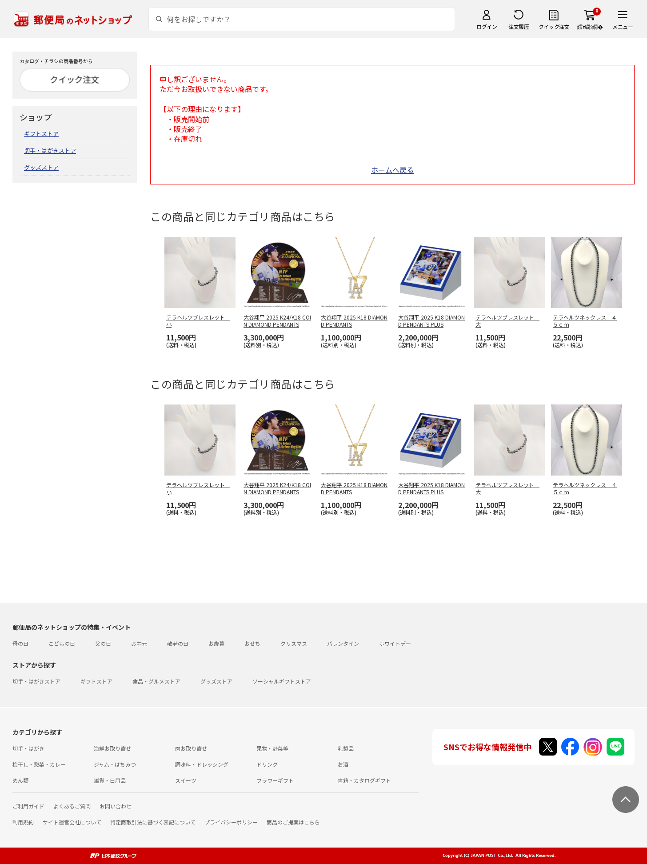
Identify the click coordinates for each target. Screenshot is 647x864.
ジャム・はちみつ (115, 764)
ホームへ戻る (392, 169)
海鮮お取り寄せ (112, 748)
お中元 (139, 643)
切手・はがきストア (50, 150)
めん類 (20, 780)
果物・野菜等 (272, 748)
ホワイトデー (395, 643)
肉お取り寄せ (191, 748)
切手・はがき (28, 748)
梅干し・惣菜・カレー (39, 764)
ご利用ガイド (28, 806)
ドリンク (267, 764)
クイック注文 (554, 26)
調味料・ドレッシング (201, 764)
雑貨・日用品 (110, 780)
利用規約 (23, 822)
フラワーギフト (275, 780)
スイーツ (185, 780)
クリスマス (293, 643)
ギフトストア (41, 133)
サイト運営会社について (72, 822)
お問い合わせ (116, 806)
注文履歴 (518, 26)
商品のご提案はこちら (293, 822)
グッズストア (41, 167)
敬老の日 (177, 643)
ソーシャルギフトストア (281, 681)
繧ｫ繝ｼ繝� (590, 26)
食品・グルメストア (156, 681)
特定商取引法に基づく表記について (153, 822)
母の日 (20, 643)
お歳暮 (216, 643)
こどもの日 (61, 643)
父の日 (103, 643)
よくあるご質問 (72, 806)
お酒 (343, 764)
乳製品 (346, 748)
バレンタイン (343, 643)
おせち (252, 643)
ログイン (486, 26)
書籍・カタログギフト (364, 780)
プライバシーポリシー (231, 822)
